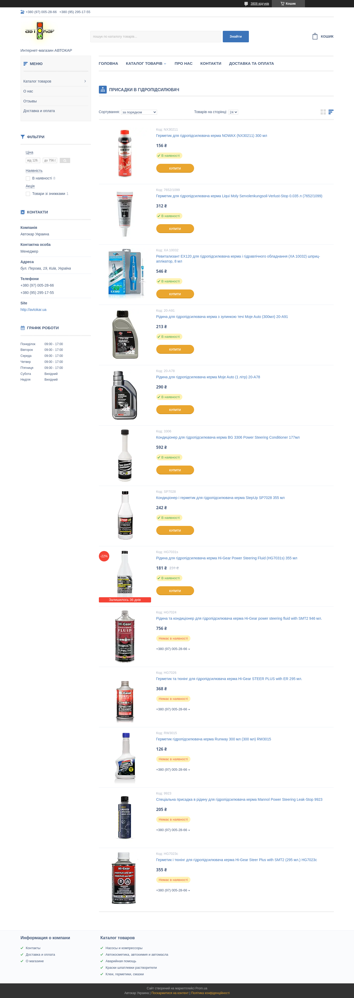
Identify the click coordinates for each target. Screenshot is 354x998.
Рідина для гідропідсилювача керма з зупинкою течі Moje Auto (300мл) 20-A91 (222, 317)
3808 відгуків (260, 3)
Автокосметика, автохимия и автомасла (137, 954)
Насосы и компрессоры (124, 948)
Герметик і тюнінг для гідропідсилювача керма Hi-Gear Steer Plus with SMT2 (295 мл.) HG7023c (236, 860)
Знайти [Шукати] (236, 36)
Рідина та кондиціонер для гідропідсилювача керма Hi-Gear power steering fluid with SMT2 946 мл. (239, 618)
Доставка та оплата (251, 63)
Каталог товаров (37, 81)
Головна (108, 63)
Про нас (184, 63)
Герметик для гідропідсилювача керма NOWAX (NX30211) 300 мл (211, 136)
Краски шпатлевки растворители (131, 968)
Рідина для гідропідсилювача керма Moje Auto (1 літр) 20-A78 (208, 377)
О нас (28, 91)
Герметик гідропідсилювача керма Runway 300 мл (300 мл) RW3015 (213, 739)
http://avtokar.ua (34, 309)
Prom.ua (201, 988)
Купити (175, 168)
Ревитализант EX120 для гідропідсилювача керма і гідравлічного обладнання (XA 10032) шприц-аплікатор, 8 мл (238, 258)
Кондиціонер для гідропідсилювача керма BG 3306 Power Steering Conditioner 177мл (228, 437)
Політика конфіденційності (210, 993)
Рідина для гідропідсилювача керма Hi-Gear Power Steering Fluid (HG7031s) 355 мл (226, 558)
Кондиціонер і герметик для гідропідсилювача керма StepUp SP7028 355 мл (220, 498)
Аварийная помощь (121, 961)
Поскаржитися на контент (169, 993)
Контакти (210, 63)
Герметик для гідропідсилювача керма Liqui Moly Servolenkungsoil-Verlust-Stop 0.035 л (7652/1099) (239, 196)
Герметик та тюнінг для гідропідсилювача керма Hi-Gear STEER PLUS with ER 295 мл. (229, 679)
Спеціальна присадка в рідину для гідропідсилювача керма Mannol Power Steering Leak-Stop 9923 (239, 799)
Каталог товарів (144, 63)
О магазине (35, 961)
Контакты (33, 948)
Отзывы (30, 101)
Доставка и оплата (39, 111)
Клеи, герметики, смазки (125, 974)
